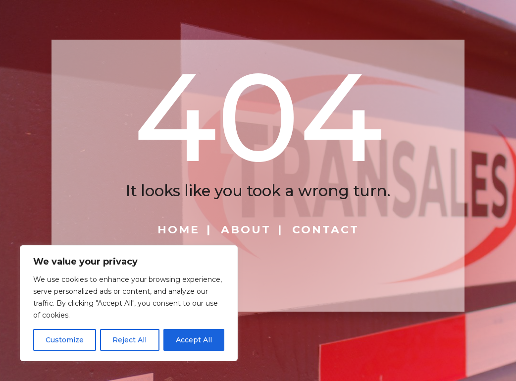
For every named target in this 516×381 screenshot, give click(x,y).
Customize (65, 339)
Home (178, 229)
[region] (129, 303)
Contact (325, 229)
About (246, 229)
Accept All (194, 339)
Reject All (129, 339)
